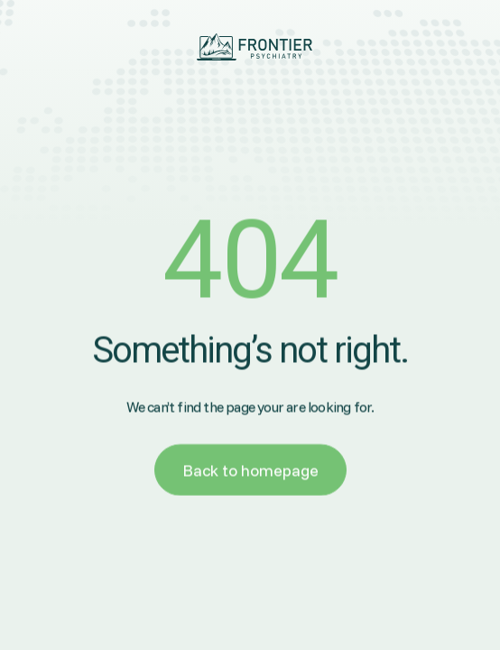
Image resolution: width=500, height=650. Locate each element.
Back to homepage (250, 472)
